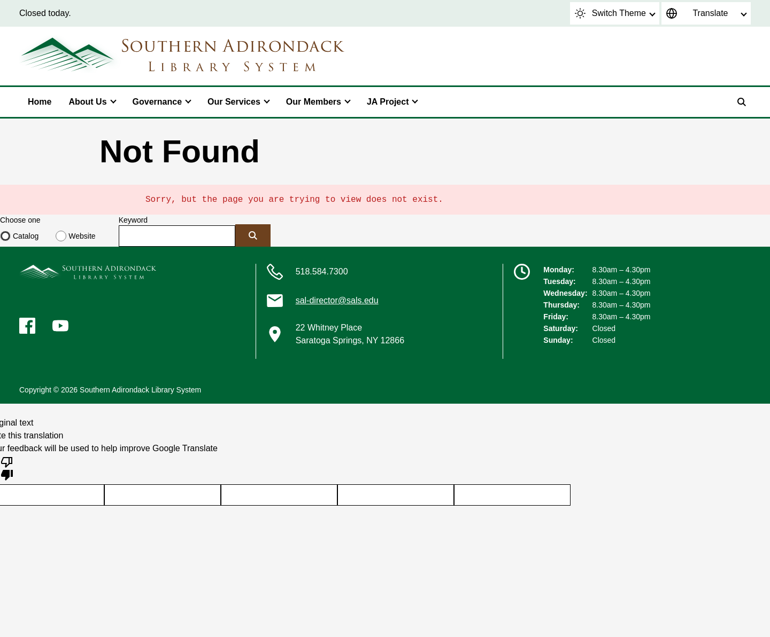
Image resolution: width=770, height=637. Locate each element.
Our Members (313, 101)
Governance (157, 101)
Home (39, 101)
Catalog (25, 236)
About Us (87, 101)
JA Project (388, 101)
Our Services (233, 101)
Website (81, 236)
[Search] (742, 102)
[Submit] (253, 235)
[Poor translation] (7, 468)
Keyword (133, 220)
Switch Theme (610, 13)
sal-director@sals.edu (337, 300)
